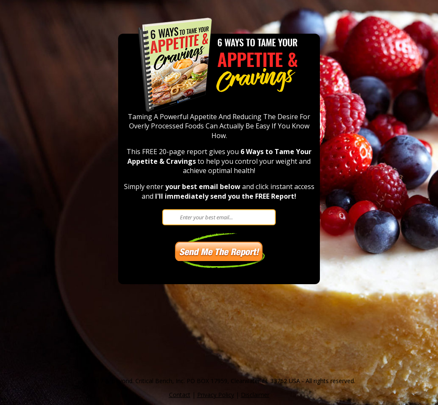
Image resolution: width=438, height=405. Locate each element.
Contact (179, 395)
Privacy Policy (215, 395)
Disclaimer (255, 395)
